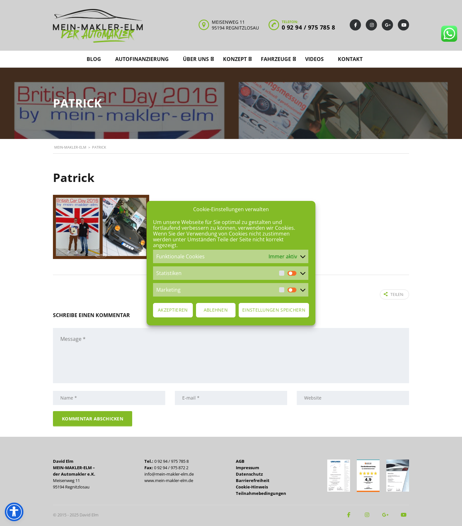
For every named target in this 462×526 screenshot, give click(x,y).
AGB (240, 460)
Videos (314, 59)
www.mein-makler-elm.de (168, 480)
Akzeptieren (173, 310)
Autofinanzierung (142, 59)
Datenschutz (249, 473)
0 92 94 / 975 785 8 (308, 27)
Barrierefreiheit (253, 480)
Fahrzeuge (276, 59)
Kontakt (350, 59)
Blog (94, 59)
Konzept (235, 59)
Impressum (247, 467)
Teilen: (394, 294)
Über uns (196, 59)
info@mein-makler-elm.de (169, 473)
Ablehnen (216, 310)
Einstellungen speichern (273, 310)
